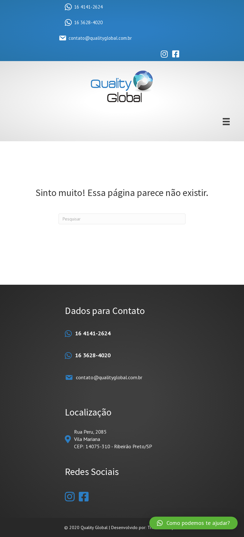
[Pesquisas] (122, 218)
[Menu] (226, 121)
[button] (193, 523)
